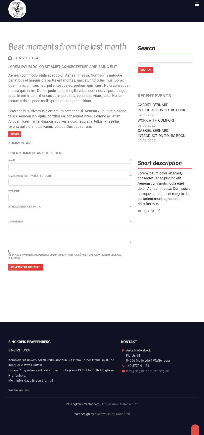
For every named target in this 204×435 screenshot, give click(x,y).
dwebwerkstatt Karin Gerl (112, 414)
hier (49, 380)
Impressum (110, 404)
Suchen (145, 69)
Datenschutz (129, 404)
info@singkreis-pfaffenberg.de (147, 371)
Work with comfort (156, 120)
